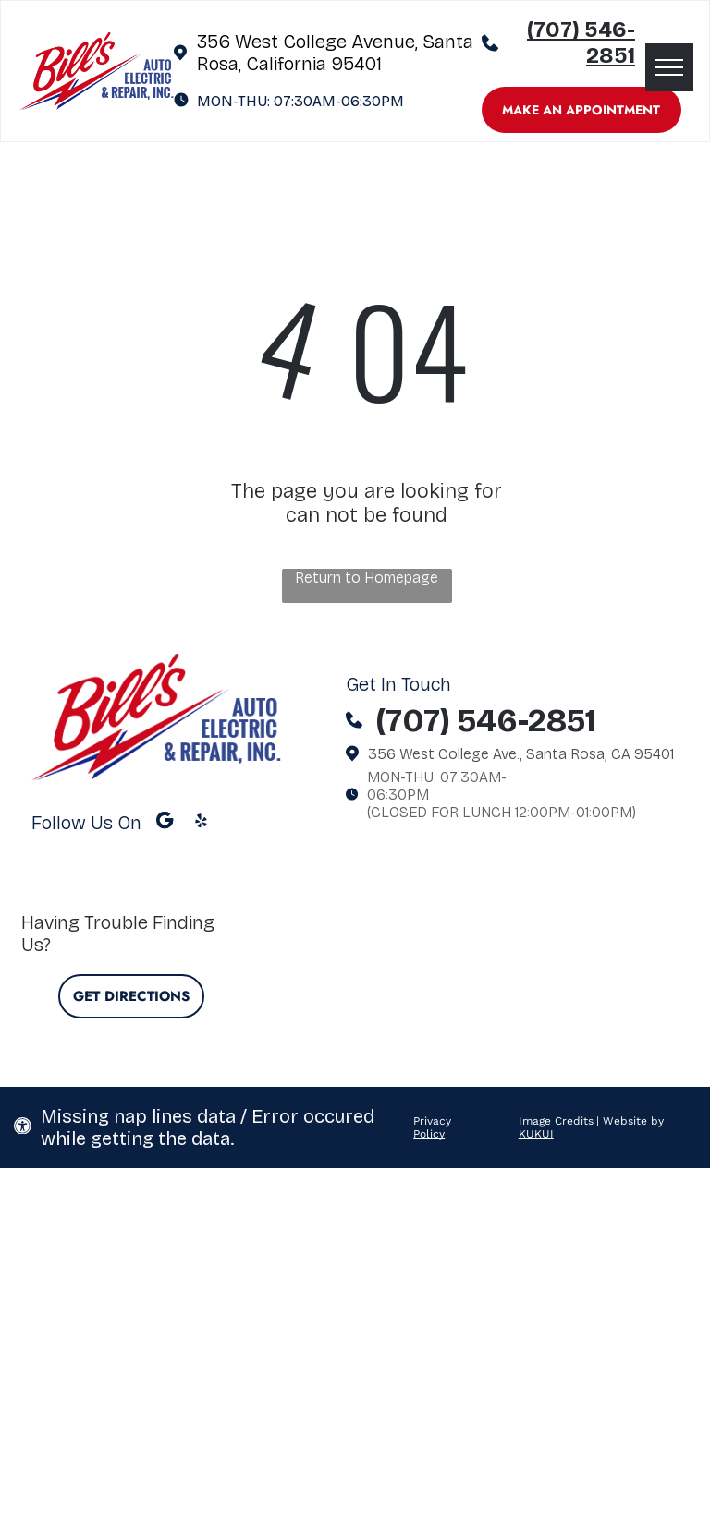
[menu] (669, 67)
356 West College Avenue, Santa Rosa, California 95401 (335, 52)
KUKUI (536, 1133)
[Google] (165, 822)
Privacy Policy (432, 1127)
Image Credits (556, 1120)
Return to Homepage (366, 577)
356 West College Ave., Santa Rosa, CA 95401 (521, 754)
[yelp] (201, 822)
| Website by (630, 1120)
